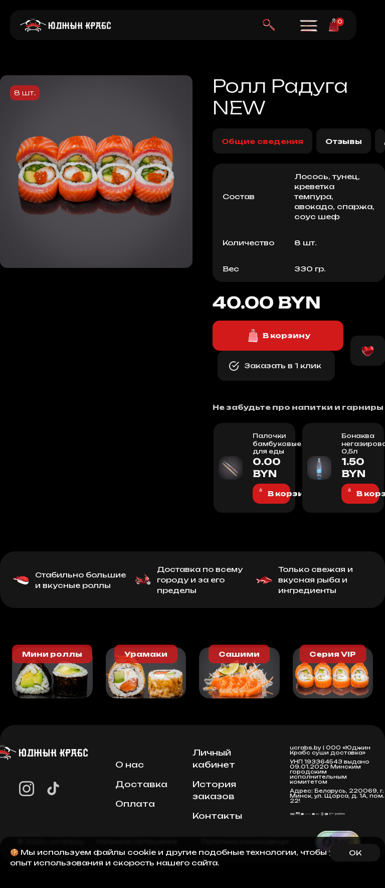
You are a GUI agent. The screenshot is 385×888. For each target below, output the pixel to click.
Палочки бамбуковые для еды (269, 443)
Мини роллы (52, 654)
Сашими (239, 654)
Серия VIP (332, 654)
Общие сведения (262, 141)
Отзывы (343, 141)
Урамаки (145, 654)
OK (355, 852)
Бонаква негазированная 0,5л (357, 443)
